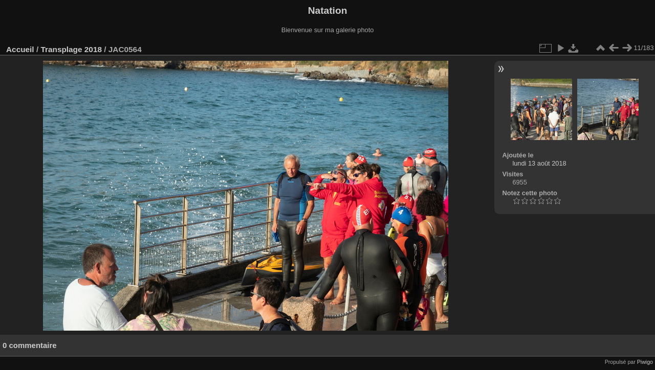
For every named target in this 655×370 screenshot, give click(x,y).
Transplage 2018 (71, 49)
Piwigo (645, 362)
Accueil (20, 49)
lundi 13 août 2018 (539, 163)
